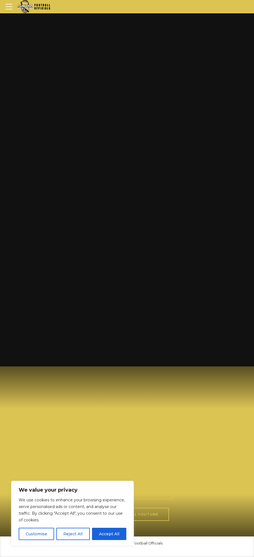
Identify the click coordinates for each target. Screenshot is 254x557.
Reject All (73, 533)
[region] (72, 513)
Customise (36, 533)
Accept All (109, 533)
